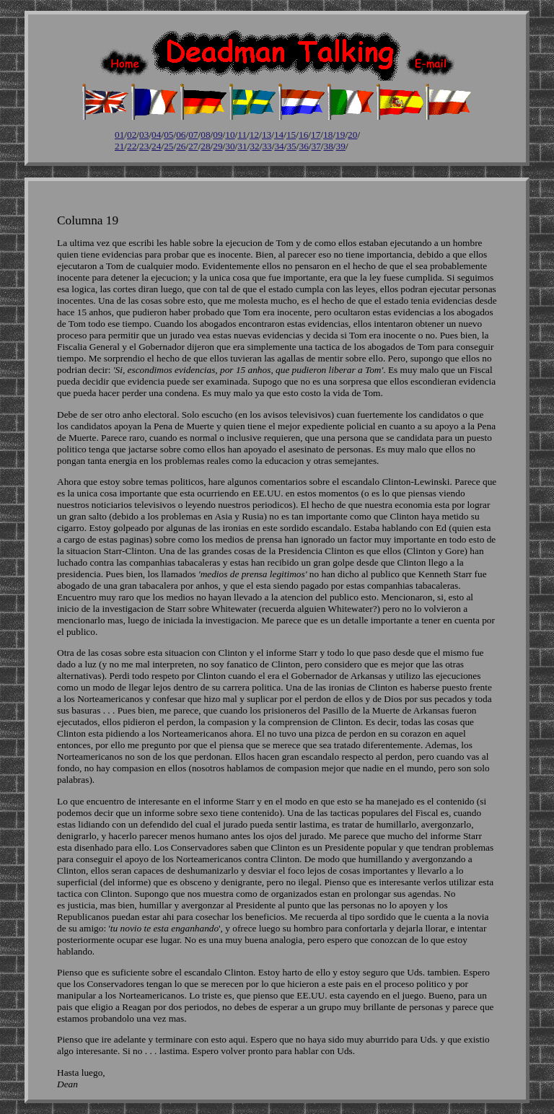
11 (242, 134)
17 (315, 134)
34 (278, 146)
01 (119, 134)
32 (254, 146)
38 (328, 146)
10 (229, 134)
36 (303, 146)
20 (352, 134)
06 (180, 134)
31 (242, 146)
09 (217, 134)
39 (341, 146)
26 (180, 146)
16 (303, 134)
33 (266, 146)
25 (168, 146)
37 (316, 146)
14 (278, 134)
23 (144, 146)
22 (131, 146)
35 (291, 146)
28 (205, 146)
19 (340, 134)
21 (119, 146)
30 (229, 146)
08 (205, 134)
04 (156, 134)
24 (156, 146)
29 (217, 146)
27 (193, 146)
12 (254, 134)
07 (193, 134)
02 (131, 134)
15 (291, 134)
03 (144, 134)
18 (328, 134)
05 (168, 134)
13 (266, 134)
